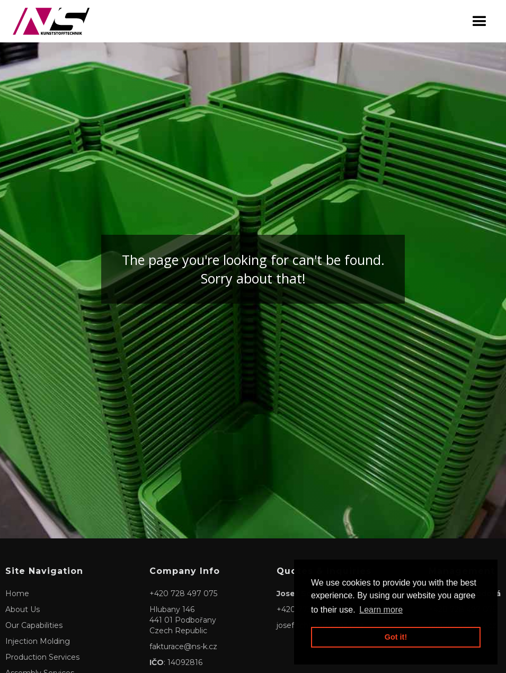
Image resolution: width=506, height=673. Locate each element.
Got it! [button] (396, 637)
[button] (479, 21)
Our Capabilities (34, 625)
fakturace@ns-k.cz (183, 646)
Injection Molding (37, 641)
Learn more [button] (381, 609)
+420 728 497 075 (183, 593)
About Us (22, 609)
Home (17, 593)
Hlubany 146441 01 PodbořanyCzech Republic (182, 620)
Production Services (42, 657)
